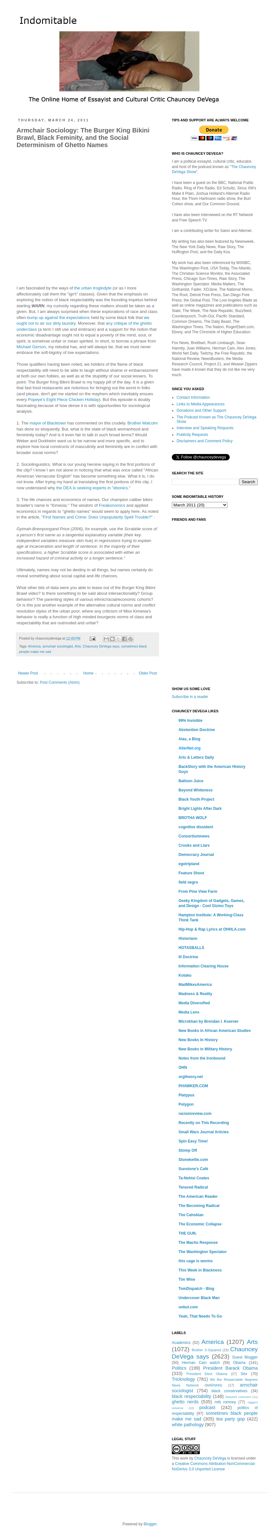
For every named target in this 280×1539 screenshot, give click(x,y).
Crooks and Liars (194, 845)
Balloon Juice (190, 781)
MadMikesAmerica (195, 984)
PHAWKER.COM (193, 1086)
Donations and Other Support (201, 410)
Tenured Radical (193, 1187)
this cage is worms (195, 1261)
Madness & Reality (195, 994)
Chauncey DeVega (210, 1458)
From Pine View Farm (197, 891)
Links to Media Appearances (201, 404)
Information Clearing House (203, 966)
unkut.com (188, 1307)
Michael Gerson (31, 346)
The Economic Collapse (199, 1224)
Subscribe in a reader (190, 697)
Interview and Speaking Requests (205, 428)
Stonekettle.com (193, 1159)
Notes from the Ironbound (201, 1058)
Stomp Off (187, 1150)
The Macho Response (198, 1242)
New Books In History (198, 1040)
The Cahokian (191, 1215)
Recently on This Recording (203, 1123)
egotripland (188, 864)
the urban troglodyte (92, 288)
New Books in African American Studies (214, 1030)
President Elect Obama (206, 1374)
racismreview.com (195, 1113)
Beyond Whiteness (195, 790)
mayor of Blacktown (48, 423)
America (34, 646)
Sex (244, 1374)
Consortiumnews (193, 836)
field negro (188, 882)
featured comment (238, 1397)
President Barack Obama (230, 1368)
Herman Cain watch (201, 1362)
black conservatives (230, 1391)
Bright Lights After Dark (200, 808)
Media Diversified (194, 1003)
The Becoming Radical (199, 1205)
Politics (179, 1368)
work (184, 1458)
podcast (207, 1407)
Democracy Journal (196, 854)
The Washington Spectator (202, 1252)
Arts (78, 646)
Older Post (148, 673)
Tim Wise (186, 1279)
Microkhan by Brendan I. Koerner (208, 1021)
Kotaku (185, 975)
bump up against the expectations (58, 317)
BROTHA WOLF (192, 818)
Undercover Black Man (199, 1298)
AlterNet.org (189, 748)
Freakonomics (112, 505)
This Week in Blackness (200, 1270)
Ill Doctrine (188, 957)
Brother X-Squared (206, 1350)
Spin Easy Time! (193, 1141)
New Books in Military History (205, 1049)
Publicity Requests (192, 434)
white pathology (188, 1424)
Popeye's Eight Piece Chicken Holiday (63, 399)
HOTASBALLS (191, 948)
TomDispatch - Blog (196, 1288)
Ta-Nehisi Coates (193, 1178)
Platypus (186, 1095)
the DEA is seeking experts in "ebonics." (93, 487)
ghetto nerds (185, 1401)
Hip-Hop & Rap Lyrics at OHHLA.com (212, 929)
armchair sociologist (58, 646)
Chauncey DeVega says (101, 646)
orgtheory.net (190, 1077)
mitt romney (225, 1402)
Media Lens (188, 1012)
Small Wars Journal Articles (203, 1132)
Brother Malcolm (142, 423)
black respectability (191, 1396)
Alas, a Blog (189, 739)
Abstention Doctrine (196, 730)
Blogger (150, 1524)
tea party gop (230, 1418)
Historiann (187, 938)
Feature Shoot (191, 873)
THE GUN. (187, 1233)
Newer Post (28, 673)
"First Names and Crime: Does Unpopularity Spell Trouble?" (96, 517)
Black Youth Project (196, 799)
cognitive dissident (195, 827)
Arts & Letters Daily (196, 757)
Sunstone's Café (193, 1169)
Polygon (185, 1104)
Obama (239, 1362)
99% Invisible (190, 720)
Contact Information (193, 397)
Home (88, 673)
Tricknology (183, 1379)
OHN (182, 1067)
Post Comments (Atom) (60, 682)
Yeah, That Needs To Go (200, 1316)
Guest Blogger (245, 1357)
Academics (181, 1342)
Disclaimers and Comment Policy (205, 441)
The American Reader (198, 1196)
